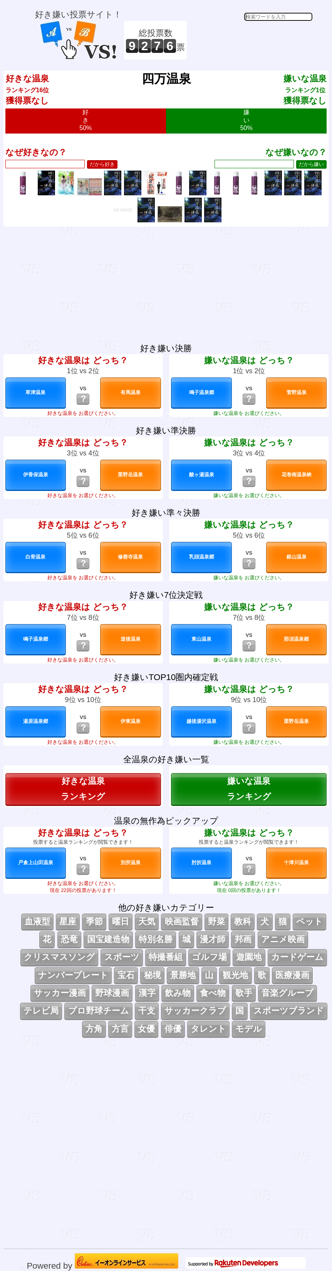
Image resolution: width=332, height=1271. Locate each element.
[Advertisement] (250, 40)
